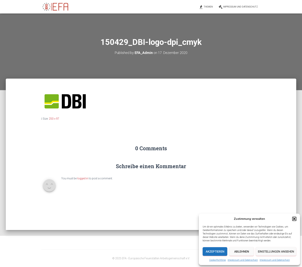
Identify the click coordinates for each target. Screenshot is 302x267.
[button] (294, 219)
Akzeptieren (215, 251)
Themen (206, 7)
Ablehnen (241, 251)
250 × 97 (54, 118)
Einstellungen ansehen (276, 251)
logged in (82, 178)
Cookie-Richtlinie (217, 260)
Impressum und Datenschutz (243, 260)
